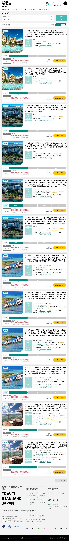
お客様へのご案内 (31, 516)
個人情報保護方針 (51, 538)
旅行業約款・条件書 (62, 538)
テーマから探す (31, 499)
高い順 (64, 25)
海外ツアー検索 (41, 493)
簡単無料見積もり (53, 504)
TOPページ (30, 493)
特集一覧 (39, 499)
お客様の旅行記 (41, 502)
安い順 (57, 25)
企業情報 (51, 493)
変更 (51, 16)
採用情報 (61, 493)
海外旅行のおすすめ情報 (31, 503)
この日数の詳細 (59, 60)
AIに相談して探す (31, 496)
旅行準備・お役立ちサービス (31, 520)
